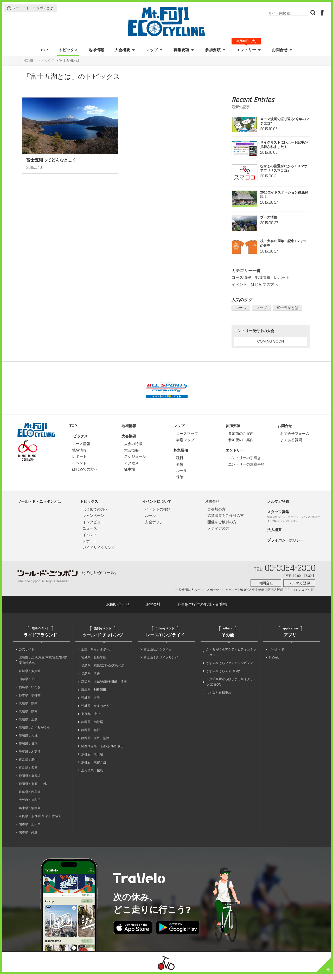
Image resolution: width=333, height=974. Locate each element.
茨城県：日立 (28, 743)
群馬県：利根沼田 (93, 690)
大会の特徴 (133, 444)
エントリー (246, 49)
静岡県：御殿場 (30, 776)
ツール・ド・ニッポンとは (32, 8)
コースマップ (187, 433)
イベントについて (156, 501)
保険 (179, 477)
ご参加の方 (216, 509)
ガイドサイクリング (98, 547)
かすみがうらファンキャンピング (229, 663)
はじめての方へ (264, 284)
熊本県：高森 (28, 832)
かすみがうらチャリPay (223, 671)
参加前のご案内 (241, 433)
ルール (181, 470)
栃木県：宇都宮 (30, 695)
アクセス (131, 463)
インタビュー (93, 522)
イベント (239, 284)
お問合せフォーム (294, 433)
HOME (28, 60)
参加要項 (213, 50)
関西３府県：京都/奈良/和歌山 (102, 746)
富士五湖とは (282, 308)
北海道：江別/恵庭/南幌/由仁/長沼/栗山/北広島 (43, 660)
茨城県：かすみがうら (34, 727)
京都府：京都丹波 (93, 762)
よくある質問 (291, 440)
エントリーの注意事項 (246, 464)
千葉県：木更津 (30, 751)
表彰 (179, 464)
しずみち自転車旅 (218, 692)
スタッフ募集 (278, 512)
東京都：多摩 (28, 768)
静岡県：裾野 (90, 730)
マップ (152, 50)
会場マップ (185, 440)
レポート (282, 277)
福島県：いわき (30, 687)
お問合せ (279, 50)
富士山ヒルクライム (158, 649)
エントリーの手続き (244, 458)
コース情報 (241, 277)
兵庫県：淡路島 (30, 808)
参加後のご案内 (241, 440)
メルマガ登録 (278, 501)
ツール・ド (276, 649)
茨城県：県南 (28, 711)
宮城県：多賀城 (30, 671)
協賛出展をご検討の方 (225, 515)
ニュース (89, 528)
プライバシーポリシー (285, 540)
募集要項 (181, 50)
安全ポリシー (156, 522)
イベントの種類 (157, 509)
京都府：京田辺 (92, 754)
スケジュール (135, 456)
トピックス (68, 50)
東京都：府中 (28, 760)
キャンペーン (93, 515)
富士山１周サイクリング (161, 657)
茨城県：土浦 (28, 719)
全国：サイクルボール (96, 649)
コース (239, 308)
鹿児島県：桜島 (92, 770)
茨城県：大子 (90, 698)
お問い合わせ (118, 604)
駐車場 (129, 469)
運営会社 (153, 604)
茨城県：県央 (28, 703)
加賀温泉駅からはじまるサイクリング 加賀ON (231, 681)
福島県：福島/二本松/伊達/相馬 (102, 665)
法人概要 (274, 530)
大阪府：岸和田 (30, 800)
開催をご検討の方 (221, 522)
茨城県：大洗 (28, 735)
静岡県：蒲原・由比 (33, 784)
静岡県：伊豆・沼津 (95, 738)
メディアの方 (218, 528)
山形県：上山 (28, 679)
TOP (44, 50)
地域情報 (96, 50)
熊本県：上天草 (30, 824)
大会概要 (122, 50)
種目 (179, 458)
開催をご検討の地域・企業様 (201, 604)
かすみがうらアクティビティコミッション (231, 652)
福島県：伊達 (90, 673)
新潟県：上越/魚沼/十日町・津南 (104, 681)
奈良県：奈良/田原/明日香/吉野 (40, 816)
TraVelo (274, 657)
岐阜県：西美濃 (30, 792)
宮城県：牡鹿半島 (93, 657)
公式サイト (26, 649)
